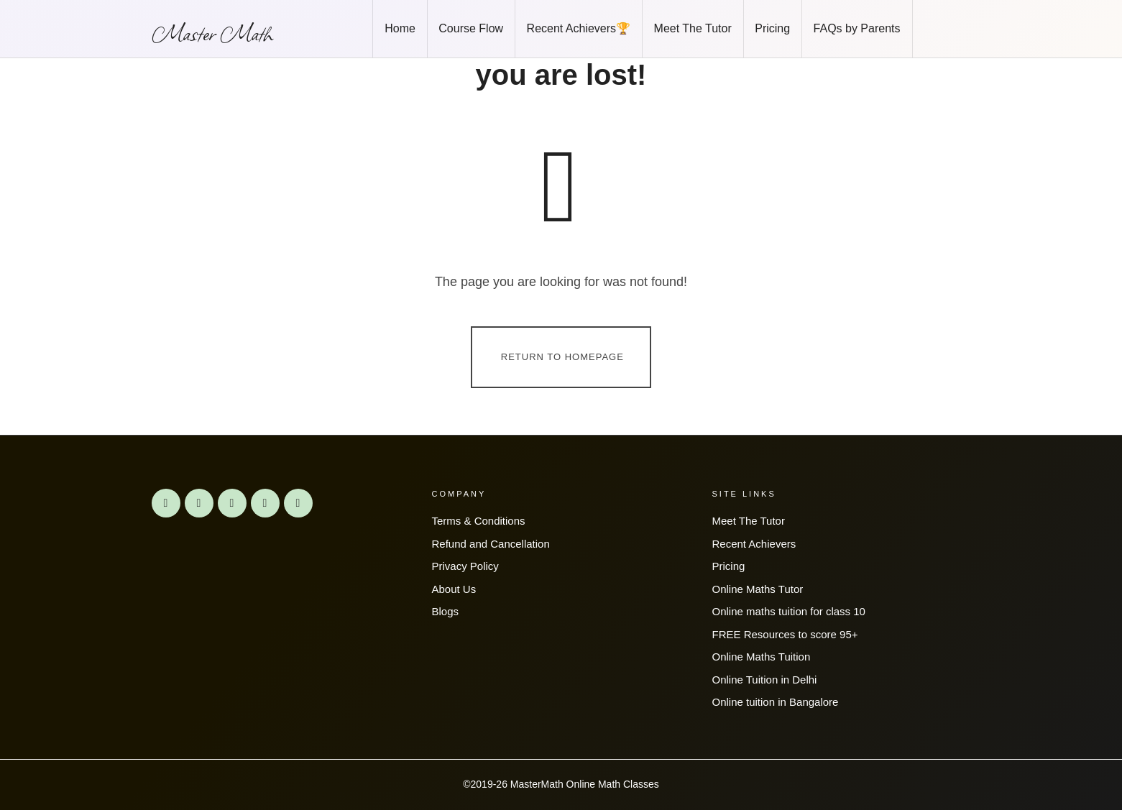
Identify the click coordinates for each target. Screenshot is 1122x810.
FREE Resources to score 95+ (785, 634)
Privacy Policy (465, 566)
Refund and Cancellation (491, 544)
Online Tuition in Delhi (764, 679)
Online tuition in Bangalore (775, 702)
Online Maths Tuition (761, 656)
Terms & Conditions (478, 521)
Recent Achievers (754, 544)
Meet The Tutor (748, 521)
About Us (454, 589)
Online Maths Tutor (758, 589)
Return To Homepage (562, 356)
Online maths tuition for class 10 (788, 611)
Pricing (728, 566)
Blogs (445, 611)
